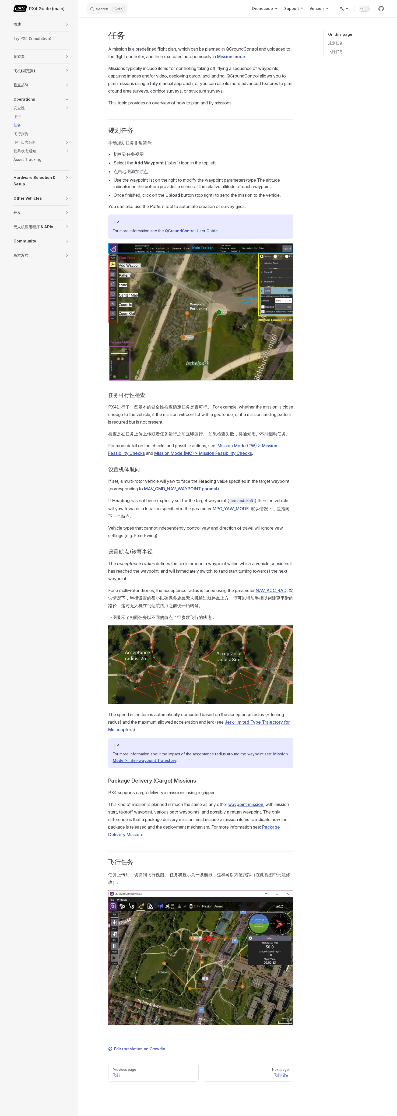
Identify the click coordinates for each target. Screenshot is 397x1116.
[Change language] (344, 8)
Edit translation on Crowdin (136, 1049)
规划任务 (335, 43)
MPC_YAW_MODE (231, 508)
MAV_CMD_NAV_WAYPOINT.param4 (180, 488)
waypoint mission (245, 804)
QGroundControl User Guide (191, 230)
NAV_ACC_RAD (271, 590)
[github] (381, 8)
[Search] (107, 8)
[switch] (364, 9)
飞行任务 (335, 51)
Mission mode (231, 56)
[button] (67, 24)
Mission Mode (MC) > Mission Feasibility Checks (203, 453)
